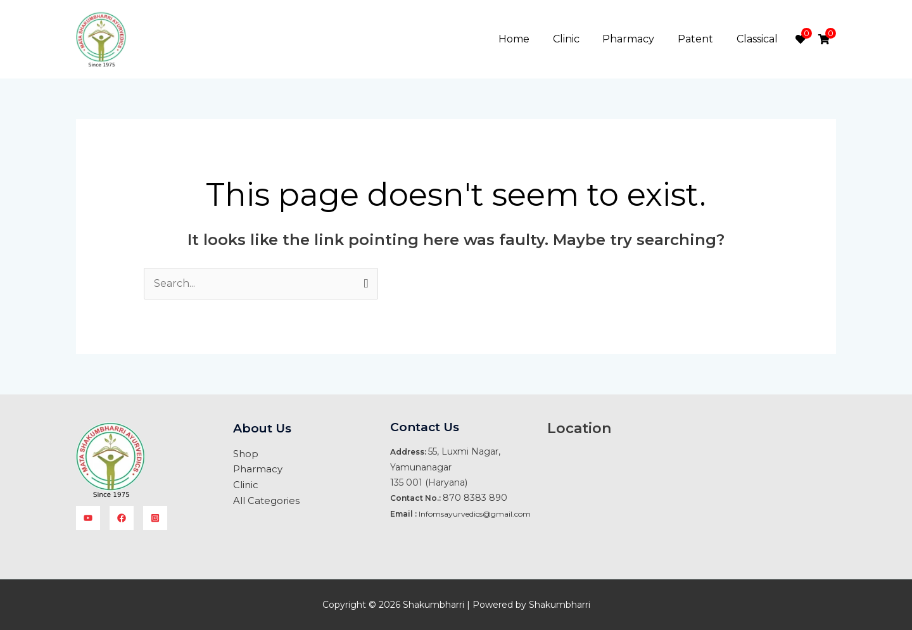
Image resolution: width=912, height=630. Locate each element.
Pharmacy (636, 39)
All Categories (266, 499)
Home (527, 39)
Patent (700, 39)
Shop (245, 454)
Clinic (576, 39)
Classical (758, 39)
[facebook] (122, 518)
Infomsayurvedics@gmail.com (475, 514)
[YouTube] (88, 518)
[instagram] (155, 518)
